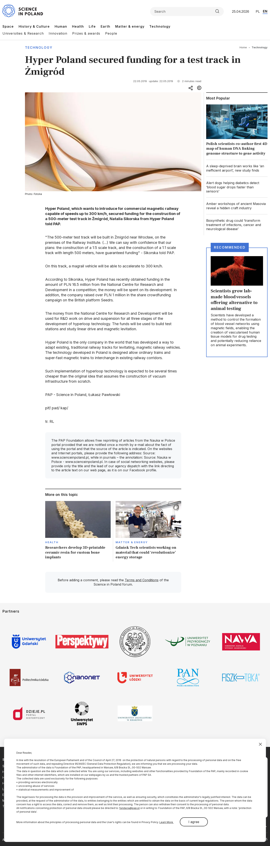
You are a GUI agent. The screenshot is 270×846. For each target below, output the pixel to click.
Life (92, 26)
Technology (159, 26)
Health (78, 26)
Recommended (229, 247)
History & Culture (34, 26)
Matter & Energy (132, 542)
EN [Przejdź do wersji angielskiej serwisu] (265, 11)
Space (8, 26)
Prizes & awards (86, 33)
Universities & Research (23, 33)
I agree (193, 822)
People (111, 33)
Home (243, 47)
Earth (105, 26)
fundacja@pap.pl (129, 808)
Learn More (166, 822)
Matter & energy (129, 26)
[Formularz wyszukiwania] (187, 11)
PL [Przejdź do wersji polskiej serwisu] (258, 11)
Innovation (58, 33)
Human (61, 26)
